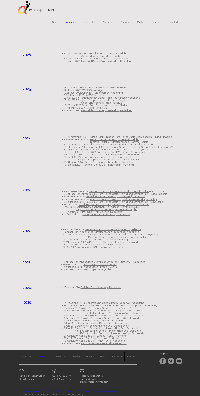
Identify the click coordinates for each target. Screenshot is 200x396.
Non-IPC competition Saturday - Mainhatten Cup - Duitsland (109, 333)
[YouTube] (179, 361)
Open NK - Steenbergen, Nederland (102, 93)
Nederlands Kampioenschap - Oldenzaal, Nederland (109, 232)
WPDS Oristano (95, 95)
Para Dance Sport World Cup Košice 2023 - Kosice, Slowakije (123, 199)
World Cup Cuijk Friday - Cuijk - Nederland (102, 341)
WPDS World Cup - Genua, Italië (93, 269)
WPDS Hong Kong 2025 (94, 108)
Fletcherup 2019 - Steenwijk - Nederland (104, 343)
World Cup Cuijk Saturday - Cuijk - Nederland (103, 338)
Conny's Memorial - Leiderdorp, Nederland (106, 214)
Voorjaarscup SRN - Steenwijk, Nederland (100, 247)
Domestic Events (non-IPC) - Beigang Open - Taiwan (111, 313)
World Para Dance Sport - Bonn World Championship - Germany (121, 305)
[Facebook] (162, 361)
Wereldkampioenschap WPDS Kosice (106, 87)
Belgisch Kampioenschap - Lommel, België (102, 53)
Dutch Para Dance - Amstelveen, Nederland (104, 58)
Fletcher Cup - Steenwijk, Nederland (101, 287)
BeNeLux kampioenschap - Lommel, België (114, 139)
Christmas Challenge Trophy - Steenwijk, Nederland (115, 303)
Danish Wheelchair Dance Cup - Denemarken (103, 323)
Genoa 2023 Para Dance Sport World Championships (119, 191)
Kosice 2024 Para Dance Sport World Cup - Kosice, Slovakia (120, 144)
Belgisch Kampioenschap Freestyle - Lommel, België (117, 237)
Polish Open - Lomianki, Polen (100, 264)
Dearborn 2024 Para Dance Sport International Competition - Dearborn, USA (131, 147)
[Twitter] (171, 361)
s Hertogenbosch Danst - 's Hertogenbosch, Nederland (108, 154)
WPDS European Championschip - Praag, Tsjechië (113, 229)
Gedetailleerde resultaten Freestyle (101, 56)
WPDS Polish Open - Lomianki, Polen (100, 244)
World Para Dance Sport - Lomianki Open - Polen (108, 308)
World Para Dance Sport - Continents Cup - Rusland (114, 315)
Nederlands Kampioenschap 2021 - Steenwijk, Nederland (113, 262)
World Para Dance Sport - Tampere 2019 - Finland (111, 318)
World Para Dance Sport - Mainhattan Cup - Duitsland (107, 328)
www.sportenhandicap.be (106, 391)
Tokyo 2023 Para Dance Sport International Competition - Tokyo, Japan (125, 202)
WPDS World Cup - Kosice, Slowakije (109, 239)
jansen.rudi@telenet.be (91, 376)
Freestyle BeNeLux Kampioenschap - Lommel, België (118, 142)
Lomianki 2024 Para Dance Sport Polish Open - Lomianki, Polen (114, 149)
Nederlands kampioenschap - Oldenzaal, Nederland (115, 196)
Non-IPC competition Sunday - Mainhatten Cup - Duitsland (108, 331)
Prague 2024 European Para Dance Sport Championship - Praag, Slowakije (130, 137)
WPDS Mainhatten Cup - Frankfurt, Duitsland (112, 242)
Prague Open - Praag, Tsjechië (100, 267)
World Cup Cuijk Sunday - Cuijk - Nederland (103, 336)
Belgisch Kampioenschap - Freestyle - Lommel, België (106, 209)
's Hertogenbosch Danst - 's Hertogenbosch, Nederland (109, 98)
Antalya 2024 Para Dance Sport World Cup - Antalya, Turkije (114, 152)
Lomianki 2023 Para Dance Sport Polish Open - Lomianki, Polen (114, 204)
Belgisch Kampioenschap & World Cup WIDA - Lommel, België (125, 234)
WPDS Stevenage (92, 90)
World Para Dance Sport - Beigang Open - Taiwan (114, 310)
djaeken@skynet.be (89, 379)
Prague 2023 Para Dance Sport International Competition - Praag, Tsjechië (125, 194)
